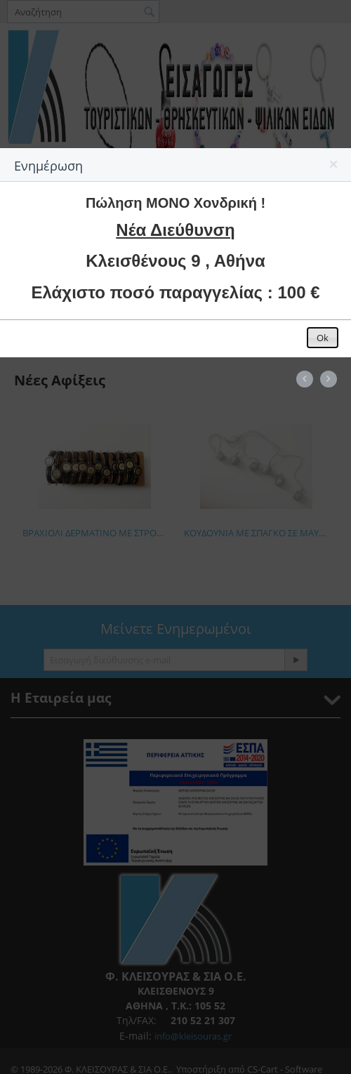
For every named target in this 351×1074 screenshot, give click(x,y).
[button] (334, 167)
